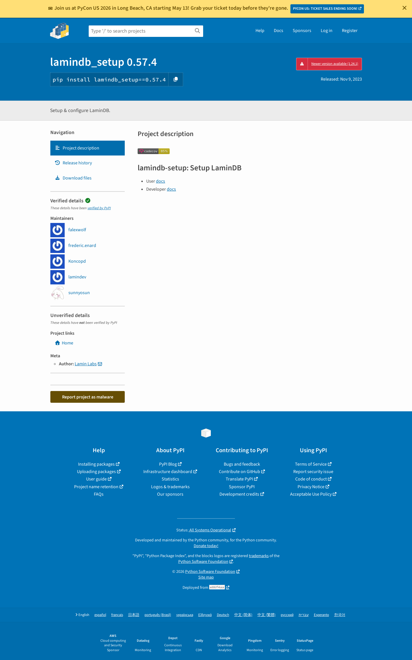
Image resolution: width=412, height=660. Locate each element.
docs (160, 181)
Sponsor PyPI (242, 487)
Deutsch (223, 615)
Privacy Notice (311, 487)
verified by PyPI (99, 208)
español (100, 615)
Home (64, 343)
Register (350, 30)
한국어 (339, 615)
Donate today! (206, 546)
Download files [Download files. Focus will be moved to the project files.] (73, 178)
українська (184, 615)
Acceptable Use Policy (311, 494)
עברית (304, 615)
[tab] (87, 148)
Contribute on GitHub (239, 471)
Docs (278, 30)
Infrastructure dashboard (167, 471)
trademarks (259, 556)
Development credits (239, 494)
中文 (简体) (243, 615)
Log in (326, 30)
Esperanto (321, 615)
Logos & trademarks (170, 487)
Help (259, 30)
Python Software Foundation (203, 562)
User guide (96, 479)
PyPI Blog (168, 464)
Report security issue (313, 471)
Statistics (170, 479)
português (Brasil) (157, 615)
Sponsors (302, 30)
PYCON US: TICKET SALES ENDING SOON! (325, 8)
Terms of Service (311, 464)
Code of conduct (311, 479)
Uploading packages (96, 471)
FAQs (99, 494)
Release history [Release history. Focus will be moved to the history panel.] (73, 163)
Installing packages (96, 464)
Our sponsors (170, 494)
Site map (206, 577)
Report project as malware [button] (87, 397)
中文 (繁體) (267, 615)
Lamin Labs (86, 364)
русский (287, 615)
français (117, 615)
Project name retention (96, 487)
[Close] (404, 8)
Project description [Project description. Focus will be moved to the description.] (77, 148)
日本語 (133, 615)
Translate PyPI (239, 479)
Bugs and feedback (242, 464)
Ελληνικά (205, 615)
